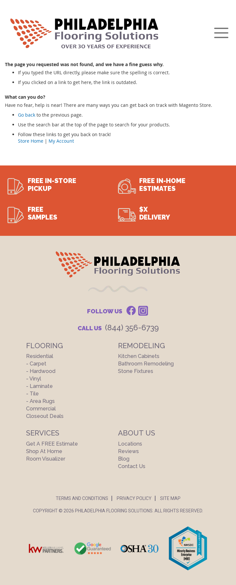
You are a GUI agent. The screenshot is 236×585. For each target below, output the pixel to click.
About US (136, 433)
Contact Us (131, 466)
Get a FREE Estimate (52, 444)
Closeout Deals (45, 416)
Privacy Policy (134, 498)
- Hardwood (40, 371)
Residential (39, 356)
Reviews (128, 451)
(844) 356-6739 (132, 327)
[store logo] (85, 33)
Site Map (170, 498)
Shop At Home (44, 451)
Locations (130, 444)
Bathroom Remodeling (146, 364)
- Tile (32, 394)
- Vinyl (33, 379)
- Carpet (36, 364)
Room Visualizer (45, 459)
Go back (26, 115)
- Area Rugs (40, 401)
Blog (123, 459)
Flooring (44, 345)
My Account (61, 141)
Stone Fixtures (135, 371)
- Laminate (39, 386)
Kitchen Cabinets (138, 356)
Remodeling (141, 345)
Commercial (41, 409)
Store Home (30, 141)
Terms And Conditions (82, 498)
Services (42, 433)
